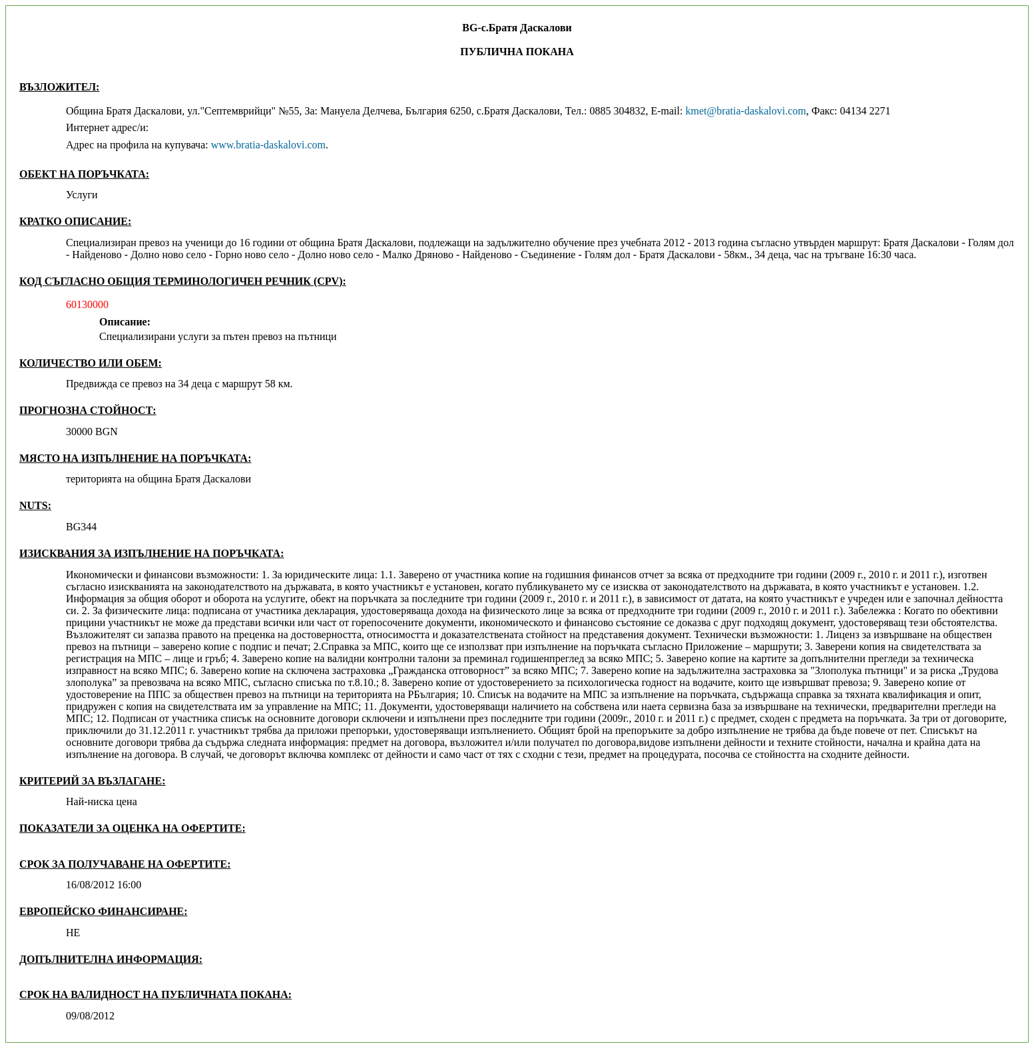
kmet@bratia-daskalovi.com (745, 110)
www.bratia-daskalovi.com (268, 144)
